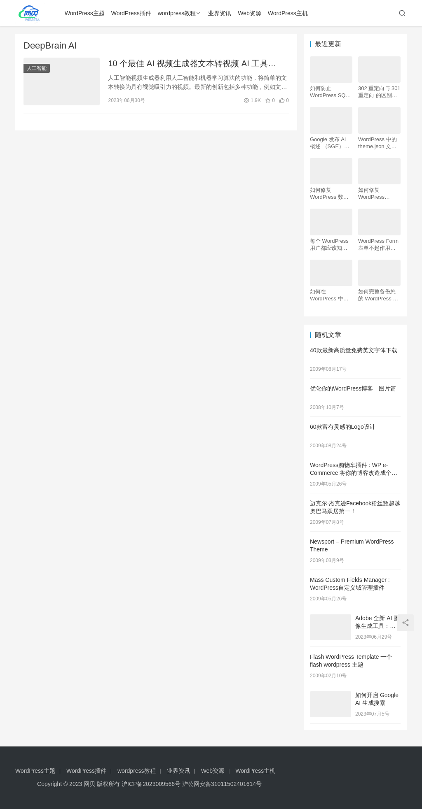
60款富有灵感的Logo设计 (342, 426)
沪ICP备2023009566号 (152, 784)
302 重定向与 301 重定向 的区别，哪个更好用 (379, 92)
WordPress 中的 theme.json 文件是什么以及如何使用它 (377, 143)
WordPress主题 (85, 13)
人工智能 (37, 68)
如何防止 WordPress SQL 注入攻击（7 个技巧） (331, 92)
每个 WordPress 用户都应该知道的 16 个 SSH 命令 (329, 244)
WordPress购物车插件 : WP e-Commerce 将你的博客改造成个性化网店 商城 (353, 473)
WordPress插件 (131, 13)
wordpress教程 (177, 13)
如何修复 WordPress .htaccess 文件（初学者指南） (377, 193)
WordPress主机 (288, 13)
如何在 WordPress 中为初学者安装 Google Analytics (330, 295)
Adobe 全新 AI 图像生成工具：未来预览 (377, 626)
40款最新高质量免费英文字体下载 (353, 350)
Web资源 (249, 13)
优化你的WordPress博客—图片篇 (353, 388)
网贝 (89, 784)
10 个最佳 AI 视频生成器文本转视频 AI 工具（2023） (188, 64)
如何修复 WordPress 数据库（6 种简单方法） (329, 193)
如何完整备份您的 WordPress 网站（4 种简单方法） (378, 295)
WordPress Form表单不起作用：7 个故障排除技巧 (378, 244)
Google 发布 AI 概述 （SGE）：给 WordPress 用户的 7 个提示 (330, 143)
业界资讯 (219, 13)
